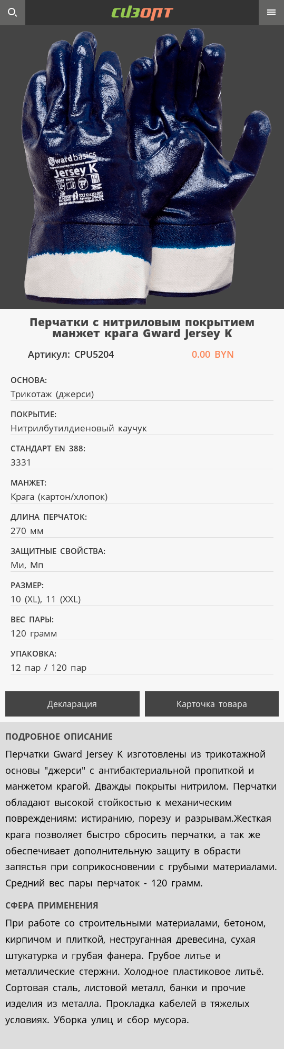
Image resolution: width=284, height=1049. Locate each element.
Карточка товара (212, 704)
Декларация (72, 704)
